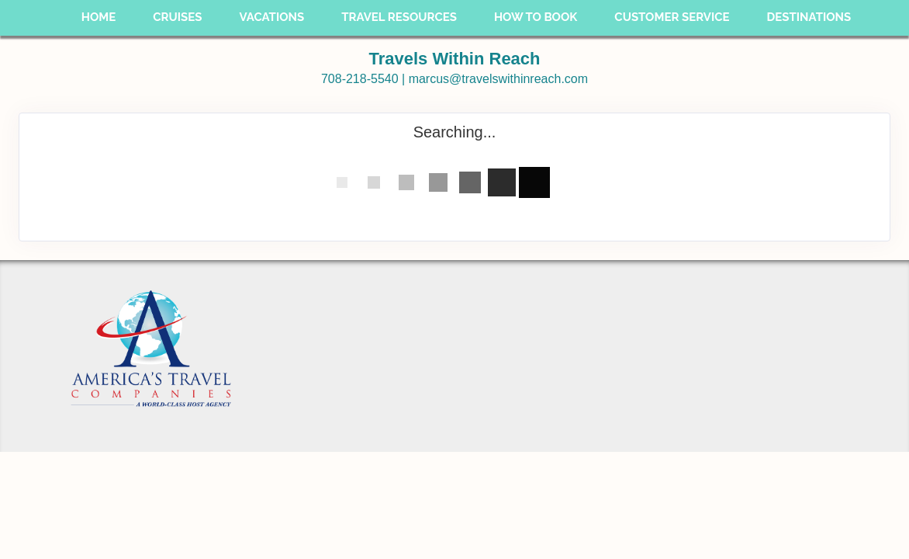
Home (98, 17)
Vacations (271, 17)
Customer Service (671, 17)
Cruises (177, 17)
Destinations (809, 17)
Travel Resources (399, 17)
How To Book (535, 17)
